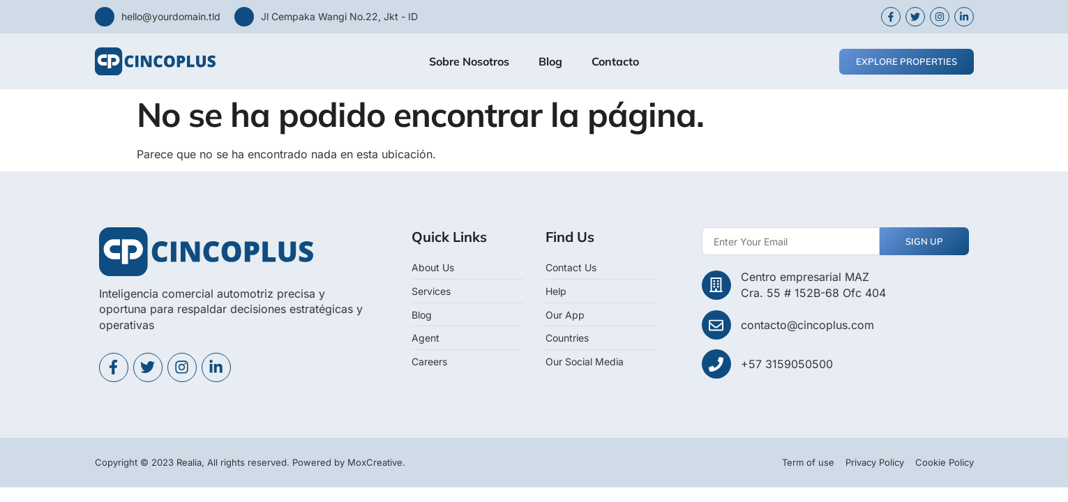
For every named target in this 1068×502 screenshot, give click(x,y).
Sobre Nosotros (469, 61)
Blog (550, 61)
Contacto (615, 61)
